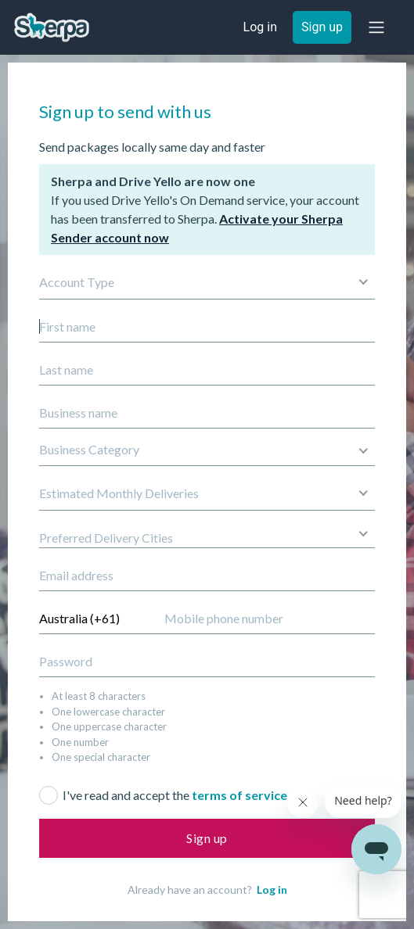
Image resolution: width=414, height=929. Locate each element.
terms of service (239, 794)
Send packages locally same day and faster (152, 146)
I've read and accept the (175, 794)
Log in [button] (260, 27)
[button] (376, 27)
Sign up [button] (322, 27)
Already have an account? (207, 889)
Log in (272, 889)
